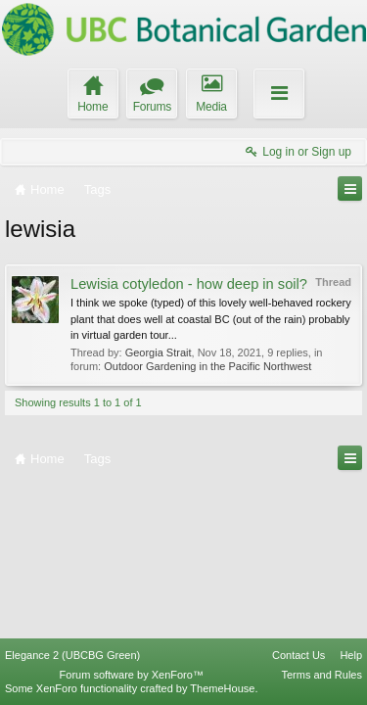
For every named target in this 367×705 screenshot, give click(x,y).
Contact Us (298, 655)
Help (351, 655)
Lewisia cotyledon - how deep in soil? (188, 284)
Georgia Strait (158, 352)
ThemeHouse (222, 688)
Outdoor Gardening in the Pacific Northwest (207, 366)
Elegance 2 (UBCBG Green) (72, 655)
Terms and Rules (321, 675)
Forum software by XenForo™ (132, 675)
